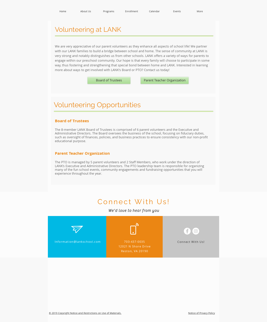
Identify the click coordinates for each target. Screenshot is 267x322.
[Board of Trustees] (109, 80)
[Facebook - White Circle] (187, 231)
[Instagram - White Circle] (195, 231)
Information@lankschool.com (78, 242)
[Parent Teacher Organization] (165, 80)
